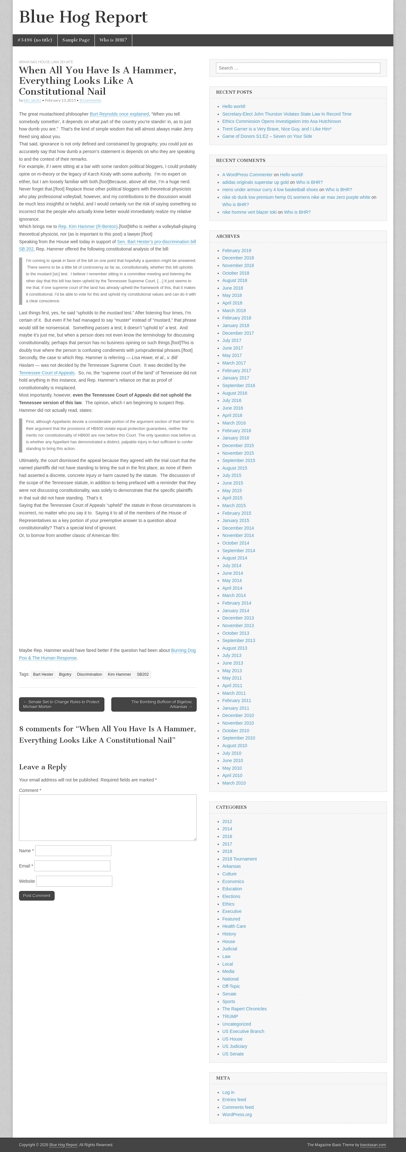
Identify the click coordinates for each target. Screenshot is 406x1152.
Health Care (234, 926)
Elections (231, 896)
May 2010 (232, 768)
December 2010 (238, 715)
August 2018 (234, 280)
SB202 (143, 674)
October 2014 (235, 543)
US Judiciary (234, 1046)
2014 (227, 828)
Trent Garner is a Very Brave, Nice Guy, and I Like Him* (277, 128)
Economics (233, 881)
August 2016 (234, 393)
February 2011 (236, 700)
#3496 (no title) (35, 40)
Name (26, 850)
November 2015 (238, 453)
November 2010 (238, 723)
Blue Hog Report (83, 17)
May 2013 (232, 670)
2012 (227, 821)
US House (232, 1038)
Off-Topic (231, 986)
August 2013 (234, 648)
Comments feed (238, 1107)
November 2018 (238, 265)
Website (27, 881)
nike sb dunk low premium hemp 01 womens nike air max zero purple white (296, 197)
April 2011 (232, 685)
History (229, 933)
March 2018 (234, 310)
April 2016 (232, 415)
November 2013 (238, 625)
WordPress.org (237, 1114)
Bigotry (65, 674)
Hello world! (234, 106)
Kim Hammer (119, 674)
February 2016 (236, 430)
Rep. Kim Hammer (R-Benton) (88, 226)
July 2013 (231, 655)
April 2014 (232, 588)
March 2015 (234, 505)
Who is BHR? (113, 40)
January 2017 (235, 377)
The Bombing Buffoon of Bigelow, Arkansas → (162, 704)
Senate (66, 62)
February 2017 (236, 370)
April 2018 (232, 302)
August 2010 (234, 745)
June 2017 (232, 348)
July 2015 (231, 475)
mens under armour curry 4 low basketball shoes (270, 189)
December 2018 (238, 257)
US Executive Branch (243, 1031)
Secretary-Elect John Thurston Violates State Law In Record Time (286, 114)
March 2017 (234, 362)
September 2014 (238, 550)
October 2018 (235, 273)
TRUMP (230, 1016)
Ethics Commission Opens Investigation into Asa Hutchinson (281, 121)
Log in (228, 1092)
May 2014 (232, 580)
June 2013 (232, 663)
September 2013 (238, 640)
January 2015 (235, 520)
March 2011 (234, 693)
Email (26, 865)
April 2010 (232, 775)
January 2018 (235, 325)
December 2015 (238, 445)
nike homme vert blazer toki (249, 212)
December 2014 (238, 528)
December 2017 (238, 333)
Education (232, 888)
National (230, 978)
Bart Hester (43, 674)
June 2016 (232, 408)
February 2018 (236, 317)
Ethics (228, 904)
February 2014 (236, 603)
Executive (232, 911)
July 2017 (231, 340)
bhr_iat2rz (32, 100)
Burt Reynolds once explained (119, 114)
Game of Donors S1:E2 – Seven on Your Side (267, 136)
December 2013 (238, 617)
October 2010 (235, 730)
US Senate (233, 1053)
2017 (227, 844)
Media (228, 971)
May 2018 (232, 295)
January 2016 (235, 437)
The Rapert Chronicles (244, 1008)
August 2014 (234, 557)
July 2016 (231, 400)
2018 (227, 851)
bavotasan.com (373, 1145)
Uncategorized (236, 1024)
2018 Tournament (239, 858)
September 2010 (238, 737)
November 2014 (238, 535)
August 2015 (234, 468)
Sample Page (76, 40)
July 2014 (231, 565)
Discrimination (89, 674)
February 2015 (236, 513)
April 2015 (232, 497)
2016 (227, 836)
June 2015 (232, 483)
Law (55, 62)
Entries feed (234, 1099)
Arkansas (28, 62)
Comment (30, 790)
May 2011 (232, 677)
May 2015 (232, 490)
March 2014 (234, 595)
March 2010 (234, 783)
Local (227, 964)
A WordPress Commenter (247, 174)
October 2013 (235, 633)
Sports (228, 1001)
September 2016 (238, 385)
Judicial (229, 948)
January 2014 (235, 610)
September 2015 (238, 460)
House (44, 62)
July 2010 (231, 753)
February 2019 (236, 250)
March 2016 (234, 422)
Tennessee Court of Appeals (47, 372)
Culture (229, 873)
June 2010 (232, 760)
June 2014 (232, 573)
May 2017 (232, 355)
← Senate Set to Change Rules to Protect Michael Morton (61, 704)
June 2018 (232, 288)
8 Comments (90, 100)
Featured (231, 918)
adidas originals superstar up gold (255, 182)
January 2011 (235, 708)
